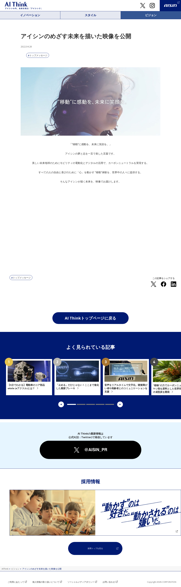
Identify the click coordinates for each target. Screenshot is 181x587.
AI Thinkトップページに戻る (90, 318)
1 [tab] (71, 404)
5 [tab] (109, 404)
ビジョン (151, 15)
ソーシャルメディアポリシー (81, 582)
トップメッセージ (38, 55)
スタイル (90, 15)
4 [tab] (100, 404)
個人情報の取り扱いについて (46, 582)
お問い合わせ (109, 582)
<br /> (90, 228)
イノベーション (30, 15)
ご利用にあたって (16, 582)
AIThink (5, 568)
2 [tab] (81, 404)
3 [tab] (90, 404)
